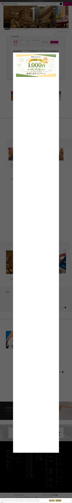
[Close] (71, 500)
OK (58, 500)
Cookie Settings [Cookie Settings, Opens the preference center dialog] (52, 500)
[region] (36, 500)
